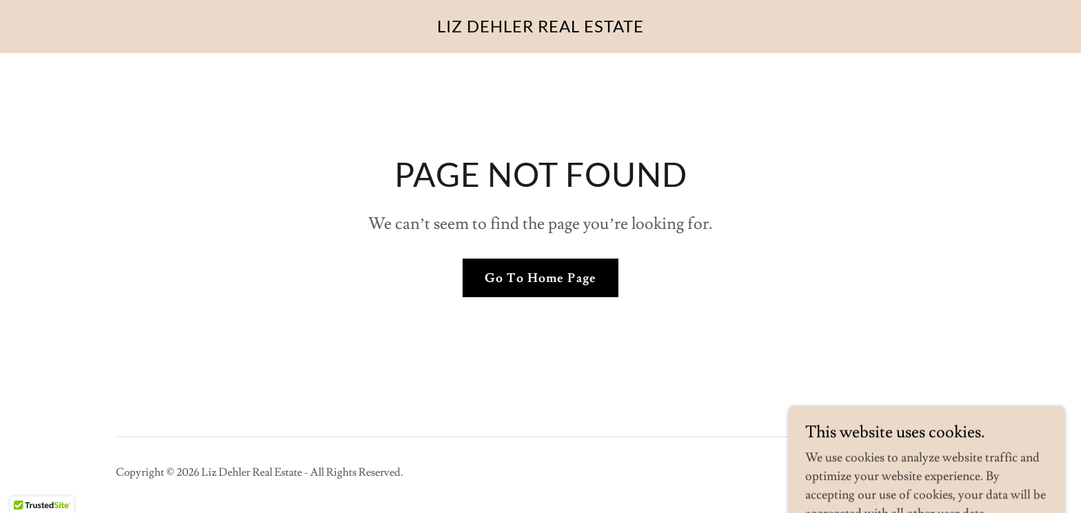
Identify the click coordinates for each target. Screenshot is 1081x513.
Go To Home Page (540, 278)
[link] (540, 29)
